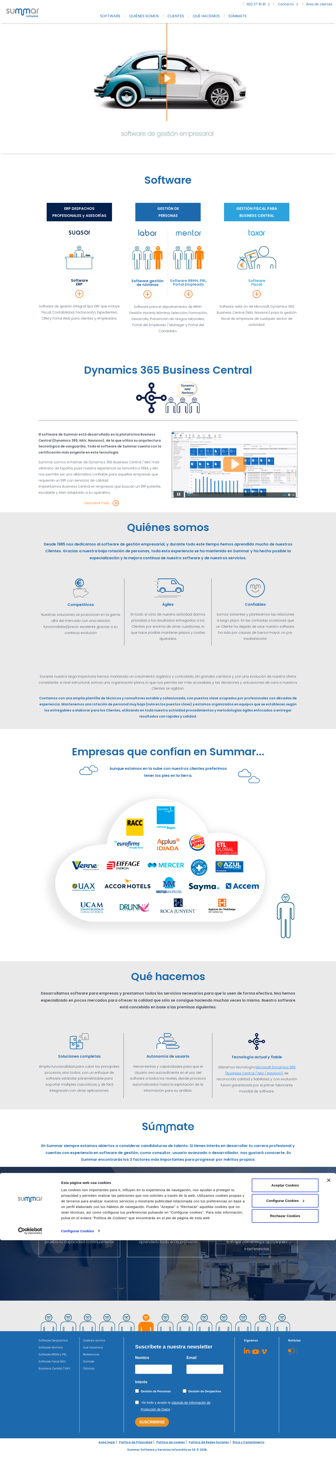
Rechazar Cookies (285, 1433)
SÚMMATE (237, 16)
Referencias (91, 1354)
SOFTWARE (110, 16)
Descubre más (96, 503)
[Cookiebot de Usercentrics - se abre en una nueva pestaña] (30, 1447)
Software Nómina (50, 1347)
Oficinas (88, 1368)
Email (191, 1358)
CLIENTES (176, 16)
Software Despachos (53, 1340)
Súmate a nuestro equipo (168, 1205)
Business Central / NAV (54, 1368)
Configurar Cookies (77, 1448)
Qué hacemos (93, 1347)
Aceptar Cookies (285, 1402)
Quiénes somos (94, 1340)
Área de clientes (316, 4)
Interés (141, 1382)
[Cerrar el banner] (328, 1397)
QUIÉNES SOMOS (144, 16)
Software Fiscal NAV (52, 1361)
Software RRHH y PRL (52, 1354)
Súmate (88, 1361)
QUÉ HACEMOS (206, 16)
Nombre (142, 1358)
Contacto (282, 4)
